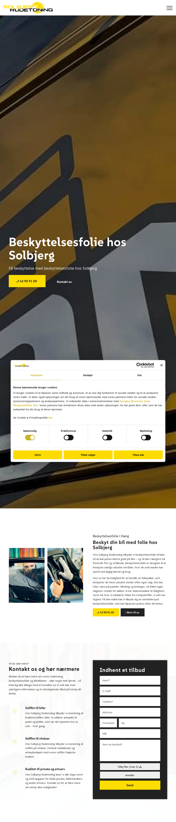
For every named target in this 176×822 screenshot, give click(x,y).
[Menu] (168, 7)
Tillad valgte (88, 454)
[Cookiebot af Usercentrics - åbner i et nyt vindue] (139, 365)
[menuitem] (168, 7)
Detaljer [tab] (88, 375)
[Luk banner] (161, 365)
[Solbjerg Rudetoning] (28, 7)
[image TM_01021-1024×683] (28, 577)
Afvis (38, 454)
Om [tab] (139, 375)
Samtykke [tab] (36, 375)
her (50, 417)
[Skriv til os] (133, 612)
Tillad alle (138, 454)
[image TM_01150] (66, 577)
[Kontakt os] (64, 281)
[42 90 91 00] (27, 281)
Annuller (130, 775)
